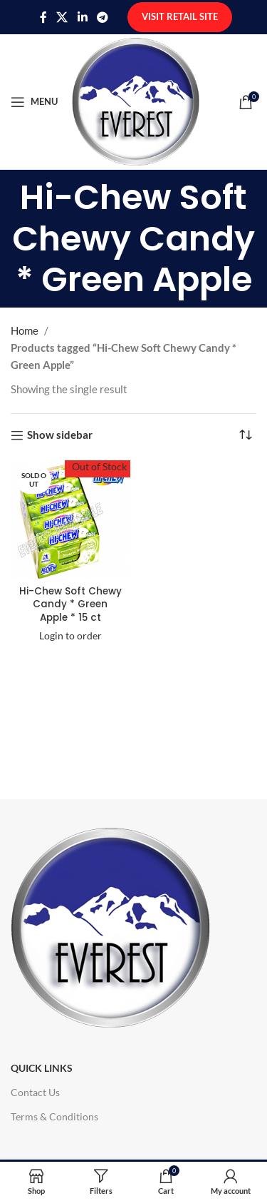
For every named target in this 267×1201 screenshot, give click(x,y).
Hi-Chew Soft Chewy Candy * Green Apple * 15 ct (70, 604)
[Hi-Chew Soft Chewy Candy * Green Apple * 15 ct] (70, 520)
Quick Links (42, 1068)
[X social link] (62, 17)
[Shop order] (245, 435)
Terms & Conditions (54, 1116)
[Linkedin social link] (82, 17)
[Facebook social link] (43, 17)
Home (24, 330)
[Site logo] (135, 99)
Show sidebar (60, 435)
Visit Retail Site (180, 16)
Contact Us (35, 1092)
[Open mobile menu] (34, 102)
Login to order (70, 636)
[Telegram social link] (102, 17)
